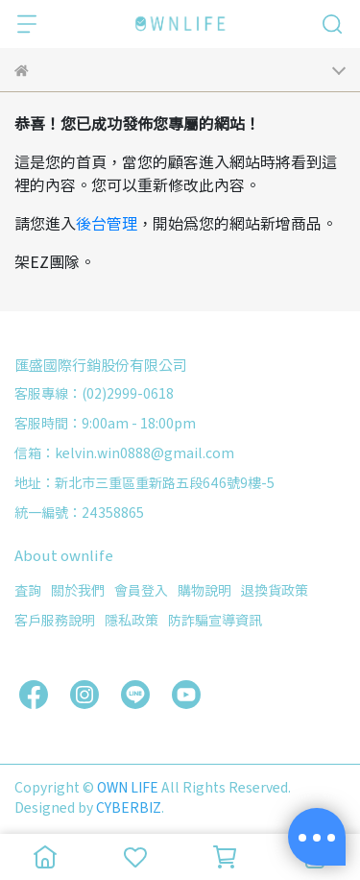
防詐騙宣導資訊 (215, 619)
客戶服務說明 (54, 619)
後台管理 (106, 222)
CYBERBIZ (128, 807)
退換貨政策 (274, 589)
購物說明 (204, 589)
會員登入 (141, 589)
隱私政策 (131, 619)
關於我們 (78, 589)
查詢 (27, 589)
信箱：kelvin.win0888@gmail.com (124, 452)
